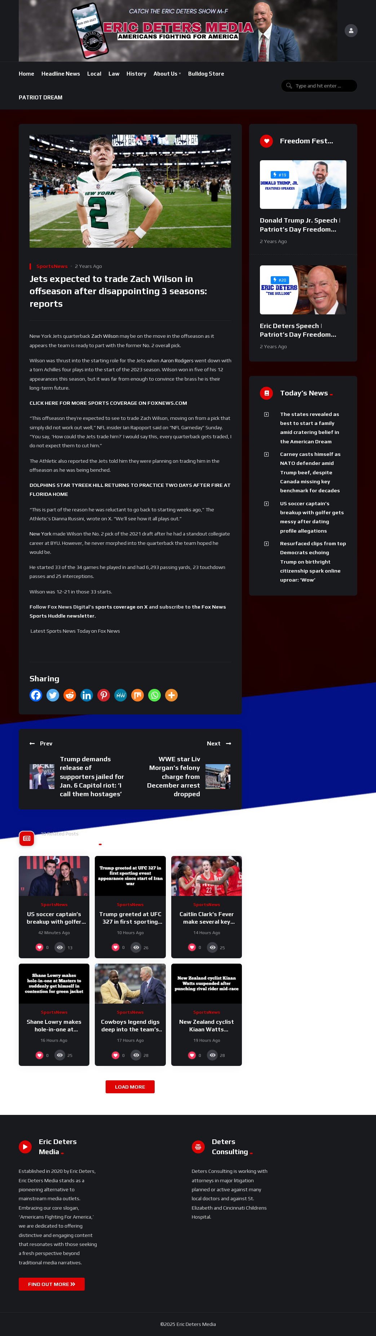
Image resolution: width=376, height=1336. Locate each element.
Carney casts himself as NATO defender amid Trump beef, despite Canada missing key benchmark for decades (310, 472)
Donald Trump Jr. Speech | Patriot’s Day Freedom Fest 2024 (300, 229)
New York (41, 534)
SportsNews (52, 266)
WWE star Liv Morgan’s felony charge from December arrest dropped (173, 776)
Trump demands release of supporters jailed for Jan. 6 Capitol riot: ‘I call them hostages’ (92, 776)
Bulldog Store (206, 74)
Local (94, 74)
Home (26, 74)
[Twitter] (53, 695)
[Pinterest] (103, 695)
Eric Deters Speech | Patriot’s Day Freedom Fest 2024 (295, 334)
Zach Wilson (104, 336)
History (136, 74)
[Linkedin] (86, 695)
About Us (165, 74)
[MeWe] (120, 695)
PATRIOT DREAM (40, 97)
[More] (171, 695)
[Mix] (137, 695)
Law (114, 74)
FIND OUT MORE (51, 1284)
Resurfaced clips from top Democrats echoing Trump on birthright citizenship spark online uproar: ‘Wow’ (313, 562)
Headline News (60, 74)
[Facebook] (36, 695)
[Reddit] (69, 695)
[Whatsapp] (154, 695)
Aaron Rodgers (177, 360)
